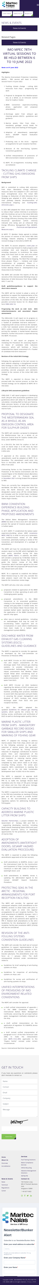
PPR (20, 656)
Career (4, 1191)
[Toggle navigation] (38, 4)
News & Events (19, 28)
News (3, 1182)
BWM (4, 522)
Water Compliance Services (27, 1164)
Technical (5, 1185)
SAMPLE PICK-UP (18, 13)
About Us (5, 1160)
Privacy (29, 1282)
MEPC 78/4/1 (14, 556)
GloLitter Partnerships (10, 821)
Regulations (5, 1188)
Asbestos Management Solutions (28, 1172)
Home (4, 1157)
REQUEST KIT (28, 13)
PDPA (34, 1282)
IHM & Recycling (26, 1168)
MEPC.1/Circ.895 (14, 1039)
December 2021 (9, 478)
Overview (5, 1163)
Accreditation (6, 1166)
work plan (31, 246)
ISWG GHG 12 (10, 304)
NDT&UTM (24, 1176)
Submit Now (8, 1136)
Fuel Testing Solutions (28, 1160)
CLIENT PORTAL (7, 13)
